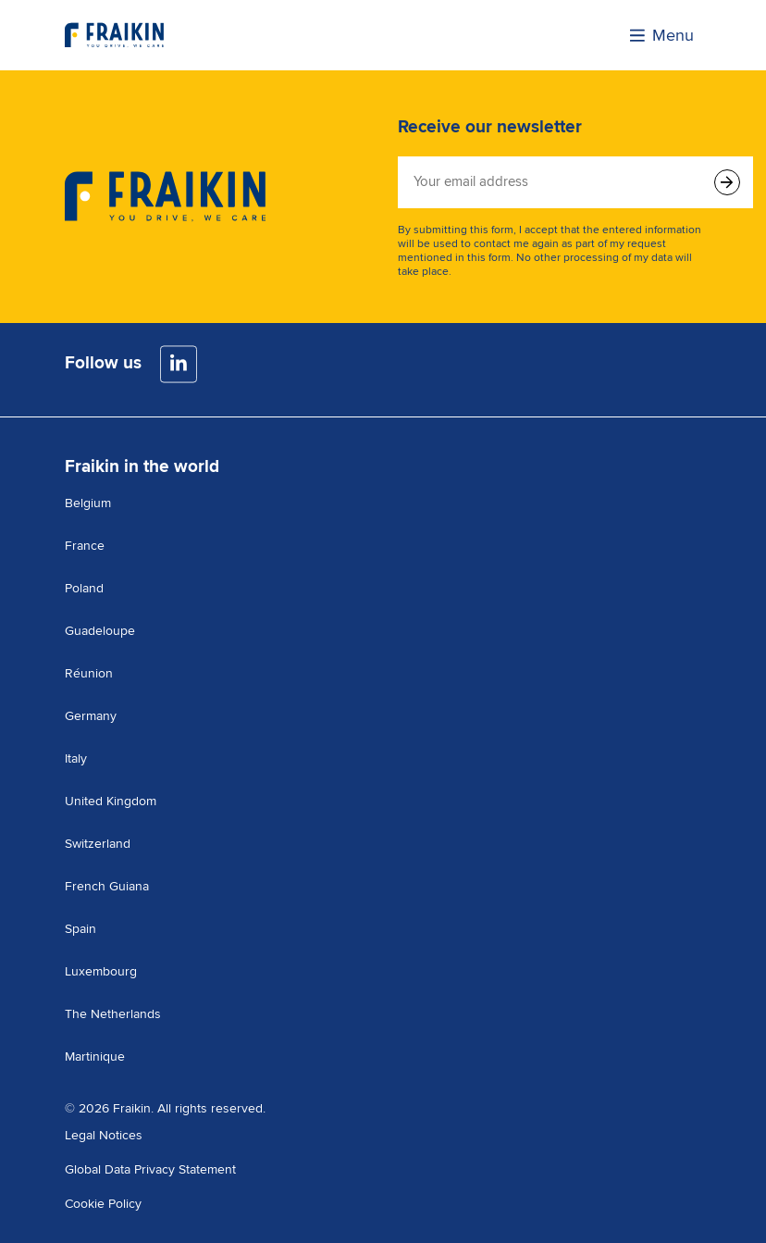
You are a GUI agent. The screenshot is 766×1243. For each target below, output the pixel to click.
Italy (76, 758)
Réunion (89, 673)
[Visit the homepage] (114, 35)
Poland (84, 588)
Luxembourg (101, 971)
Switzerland (97, 843)
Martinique (95, 1056)
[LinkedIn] (178, 364)
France (85, 545)
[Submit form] (727, 182)
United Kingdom (110, 801)
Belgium (88, 503)
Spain (80, 929)
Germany (91, 716)
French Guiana (107, 886)
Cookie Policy (103, 1204)
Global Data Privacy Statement (150, 1169)
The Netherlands (113, 1014)
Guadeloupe (100, 631)
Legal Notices (103, 1135)
